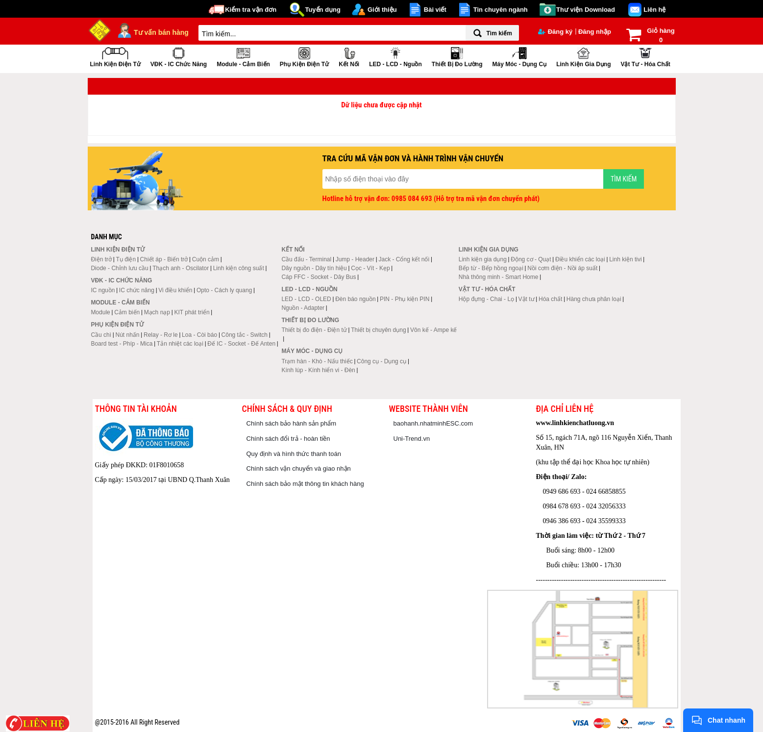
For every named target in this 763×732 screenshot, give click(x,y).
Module (100, 312)
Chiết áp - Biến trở (164, 259)
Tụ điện (126, 259)
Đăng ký (555, 31)
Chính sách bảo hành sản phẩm (291, 423)
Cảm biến (127, 312)
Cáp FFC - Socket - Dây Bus (318, 277)
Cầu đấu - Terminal (306, 259)
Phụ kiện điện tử (304, 56)
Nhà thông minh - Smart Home (499, 277)
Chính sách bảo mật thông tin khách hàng (305, 483)
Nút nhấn (128, 334)
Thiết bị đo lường (457, 56)
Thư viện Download (585, 9)
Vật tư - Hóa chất (645, 56)
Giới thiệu (382, 9)
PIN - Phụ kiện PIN (404, 299)
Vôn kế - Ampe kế (433, 330)
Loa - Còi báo (199, 334)
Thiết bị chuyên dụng (378, 330)
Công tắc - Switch (245, 334)
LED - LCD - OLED (306, 299)
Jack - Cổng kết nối (403, 259)
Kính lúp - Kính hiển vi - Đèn (318, 370)
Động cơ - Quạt (531, 259)
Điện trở (101, 259)
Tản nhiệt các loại (180, 343)
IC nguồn (103, 290)
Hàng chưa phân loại (593, 299)
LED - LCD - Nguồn (395, 56)
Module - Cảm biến (243, 56)
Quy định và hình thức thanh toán (293, 453)
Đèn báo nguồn (355, 299)
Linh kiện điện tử (115, 56)
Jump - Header (355, 259)
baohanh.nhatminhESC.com (433, 423)
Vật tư (526, 299)
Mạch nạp (157, 312)
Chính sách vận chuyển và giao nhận (298, 468)
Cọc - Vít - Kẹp (370, 268)
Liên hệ (654, 9)
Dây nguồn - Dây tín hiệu (313, 268)
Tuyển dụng (323, 9)
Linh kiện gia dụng (583, 56)
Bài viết (435, 9)
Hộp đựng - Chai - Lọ (486, 299)
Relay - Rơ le (161, 334)
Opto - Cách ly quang (224, 290)
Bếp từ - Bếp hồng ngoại (491, 268)
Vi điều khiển (175, 290)
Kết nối (349, 56)
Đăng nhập (594, 31)
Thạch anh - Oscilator (180, 268)
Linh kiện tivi (625, 259)
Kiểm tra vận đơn (250, 9)
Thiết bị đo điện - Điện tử (313, 330)
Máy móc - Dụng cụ (519, 56)
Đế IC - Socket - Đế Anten (241, 343)
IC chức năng (136, 290)
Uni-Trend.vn (412, 438)
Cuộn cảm (205, 259)
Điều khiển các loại (580, 259)
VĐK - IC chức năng (178, 56)
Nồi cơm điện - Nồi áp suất (562, 268)
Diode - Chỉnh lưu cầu (119, 268)
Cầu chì (101, 334)
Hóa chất (550, 299)
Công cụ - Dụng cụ (381, 361)
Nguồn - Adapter (302, 307)
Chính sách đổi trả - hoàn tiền (288, 438)
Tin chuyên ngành (500, 9)
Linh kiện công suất (238, 268)
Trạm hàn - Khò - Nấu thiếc (316, 361)
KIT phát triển (191, 312)
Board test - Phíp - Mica (121, 343)
